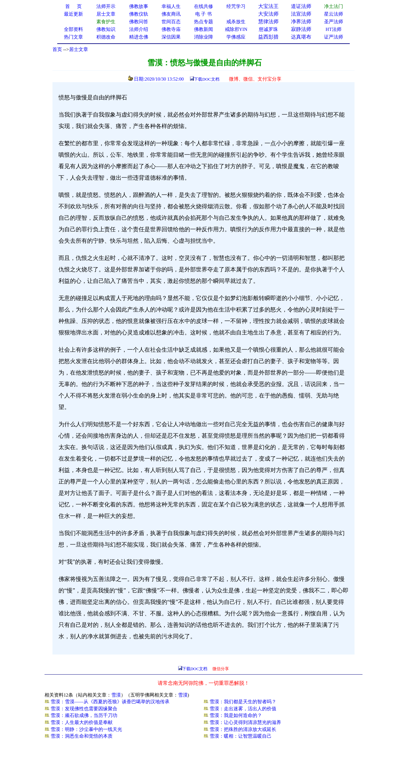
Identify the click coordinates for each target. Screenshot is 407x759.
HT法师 (333, 29)
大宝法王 (268, 6)
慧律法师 (268, 21)
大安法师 (268, 14)
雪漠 (116, 695)
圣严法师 (333, 21)
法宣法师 (301, 14)
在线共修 (203, 6)
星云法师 (333, 14)
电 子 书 (203, 14)
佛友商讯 (171, 14)
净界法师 (301, 21)
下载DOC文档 (206, 79)
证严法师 (333, 36)
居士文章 (78, 49)
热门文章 (73, 36)
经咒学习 (235, 6)
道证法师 (301, 6)
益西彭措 (268, 36)
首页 (57, 49)
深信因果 (171, 36)
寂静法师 (301, 29)
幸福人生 (171, 6)
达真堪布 (301, 36)
